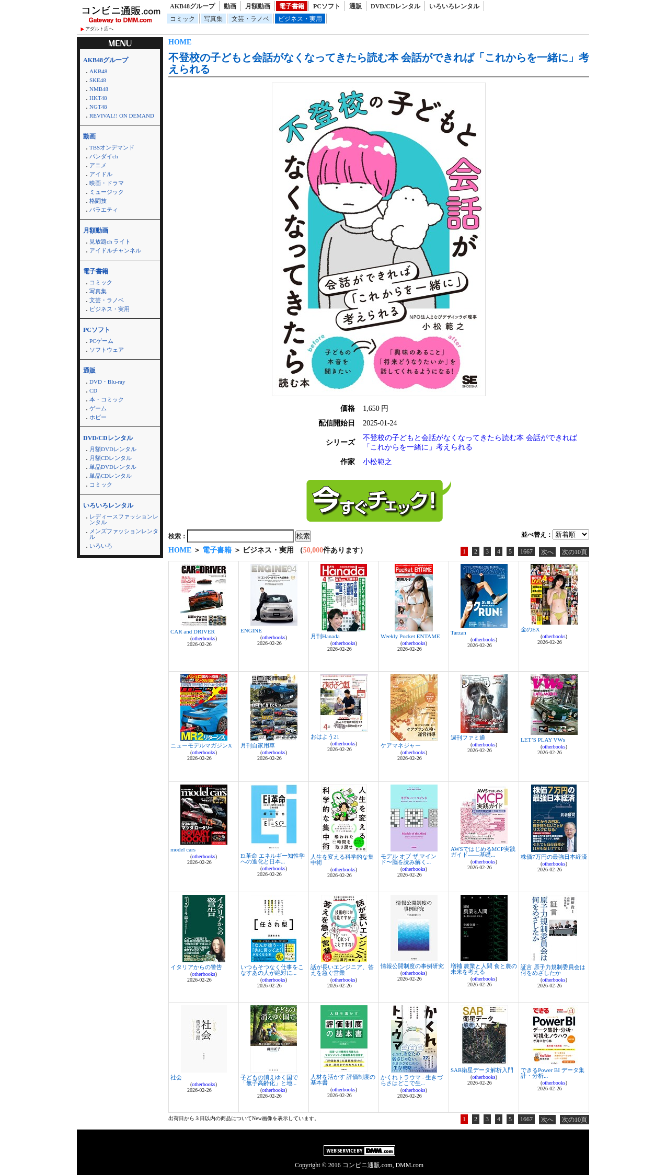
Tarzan (458, 632)
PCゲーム (101, 341)
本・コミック (106, 399)
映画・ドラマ (106, 183)
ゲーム (98, 408)
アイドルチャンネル (115, 250)
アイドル (100, 174)
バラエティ (103, 209)
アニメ (98, 165)
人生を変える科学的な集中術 (342, 860)
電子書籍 (291, 6)
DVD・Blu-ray (107, 381)
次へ (547, 552)
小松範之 (377, 462)
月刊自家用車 (257, 745)
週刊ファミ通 (468, 737)
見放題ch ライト (110, 241)
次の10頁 (574, 552)
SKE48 (97, 80)
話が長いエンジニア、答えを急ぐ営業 (342, 970)
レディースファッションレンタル (123, 519)
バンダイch (103, 156)
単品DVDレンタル (112, 467)
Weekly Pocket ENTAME (410, 636)
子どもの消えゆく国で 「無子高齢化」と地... (269, 1080)
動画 (230, 6)
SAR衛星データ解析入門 (482, 1070)
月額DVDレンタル (112, 449)
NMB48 (98, 89)
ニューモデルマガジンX (201, 745)
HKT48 (98, 98)
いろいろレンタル (454, 6)
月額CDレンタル (110, 458)
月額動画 (257, 6)
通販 (355, 6)
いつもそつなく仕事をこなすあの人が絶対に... (272, 970)
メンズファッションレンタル (123, 534)
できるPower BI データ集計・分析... (552, 1073)
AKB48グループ (192, 6)
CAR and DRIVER (192, 631)
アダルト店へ (99, 28)
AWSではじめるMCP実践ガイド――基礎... (483, 852)
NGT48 (98, 106)
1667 (526, 551)
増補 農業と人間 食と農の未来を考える (484, 969)
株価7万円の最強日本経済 (554, 857)
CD (93, 390)
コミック (182, 18)
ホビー (98, 417)
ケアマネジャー (401, 745)
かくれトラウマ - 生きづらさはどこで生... (412, 1080)
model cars (183, 849)
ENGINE (251, 630)
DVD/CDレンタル (395, 6)
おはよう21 (325, 736)
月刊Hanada (325, 636)
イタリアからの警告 (196, 967)
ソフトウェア (106, 350)
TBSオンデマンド (111, 147)
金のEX (530, 629)
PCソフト (326, 6)
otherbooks (203, 638)
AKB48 (98, 71)
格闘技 (98, 201)
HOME (179, 42)
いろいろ (100, 546)
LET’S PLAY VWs (543, 739)
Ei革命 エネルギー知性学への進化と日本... (272, 859)
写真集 (213, 18)
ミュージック (106, 192)
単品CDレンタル (110, 476)
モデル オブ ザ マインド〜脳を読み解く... (409, 859)
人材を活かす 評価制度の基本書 (343, 1080)
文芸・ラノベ (250, 18)
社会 (176, 1077)
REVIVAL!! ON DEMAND (121, 115)
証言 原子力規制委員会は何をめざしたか (553, 970)
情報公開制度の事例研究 (412, 966)
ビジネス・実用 (300, 18)
